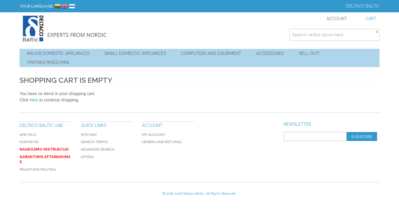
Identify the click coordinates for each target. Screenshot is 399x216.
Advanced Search (98, 149)
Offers (87, 157)
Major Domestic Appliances (58, 53)
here (34, 100)
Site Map (89, 135)
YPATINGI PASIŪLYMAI (48, 62)
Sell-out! (309, 53)
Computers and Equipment (211, 53)
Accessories (270, 53)
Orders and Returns (162, 142)
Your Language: (36, 6)
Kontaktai (29, 142)
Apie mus (28, 135)
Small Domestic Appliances (135, 53)
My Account (153, 135)
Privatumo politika (38, 169)
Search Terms (94, 142)
